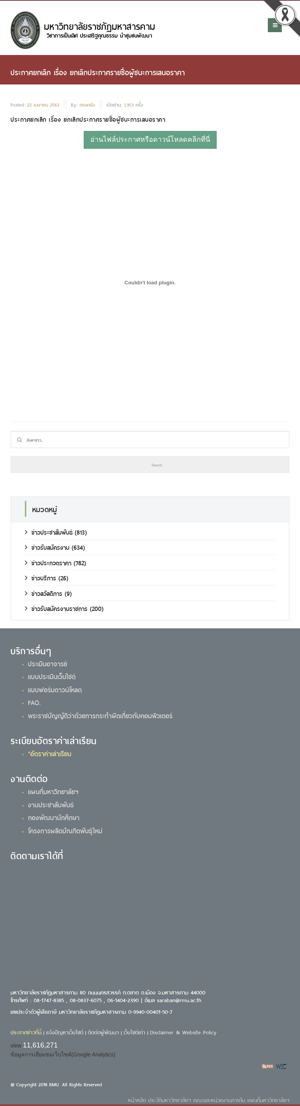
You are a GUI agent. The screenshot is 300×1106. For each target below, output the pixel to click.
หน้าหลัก (137, 1099)
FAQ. (34, 702)
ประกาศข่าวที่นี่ (25, 1032)
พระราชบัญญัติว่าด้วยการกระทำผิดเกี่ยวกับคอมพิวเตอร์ (100, 715)
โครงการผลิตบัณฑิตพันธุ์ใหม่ (65, 830)
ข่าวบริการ (40, 577)
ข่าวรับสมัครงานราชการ (56, 608)
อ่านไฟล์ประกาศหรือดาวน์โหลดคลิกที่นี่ (150, 139)
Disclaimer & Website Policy (183, 1032)
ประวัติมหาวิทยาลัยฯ (169, 1099)
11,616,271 (40, 1045)
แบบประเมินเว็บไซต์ (52, 676)
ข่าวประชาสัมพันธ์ (48, 531)
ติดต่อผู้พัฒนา (103, 1032)
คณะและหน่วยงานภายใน (219, 1099)
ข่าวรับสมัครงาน (47, 547)
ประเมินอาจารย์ (47, 663)
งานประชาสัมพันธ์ (51, 804)
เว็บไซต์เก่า (134, 1032)
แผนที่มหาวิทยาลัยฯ (53, 791)
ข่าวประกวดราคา (48, 562)
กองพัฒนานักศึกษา (53, 817)
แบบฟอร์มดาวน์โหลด (55, 689)
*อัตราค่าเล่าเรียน (49, 753)
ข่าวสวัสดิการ (43, 593)
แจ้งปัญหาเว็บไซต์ (64, 1032)
